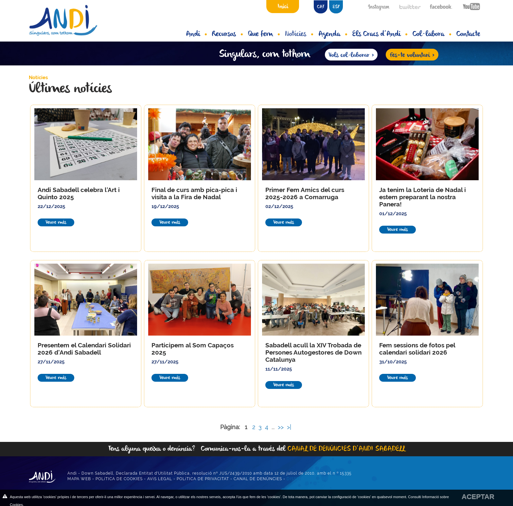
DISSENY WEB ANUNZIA (312, 479)
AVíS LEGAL (159, 479)
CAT (320, 7)
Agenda (332, 34)
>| (290, 427)
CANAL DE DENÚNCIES (258, 479)
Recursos (227, 34)
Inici (282, 6)
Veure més (55, 222)
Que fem (264, 34)
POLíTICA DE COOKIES (119, 479)
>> (281, 427)
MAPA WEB (79, 479)
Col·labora (432, 34)
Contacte (468, 34)
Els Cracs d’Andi (379, 34)
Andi (196, 34)
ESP (336, 7)
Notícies (299, 34)
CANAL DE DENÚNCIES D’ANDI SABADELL (346, 449)
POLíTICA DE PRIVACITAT (203, 479)
